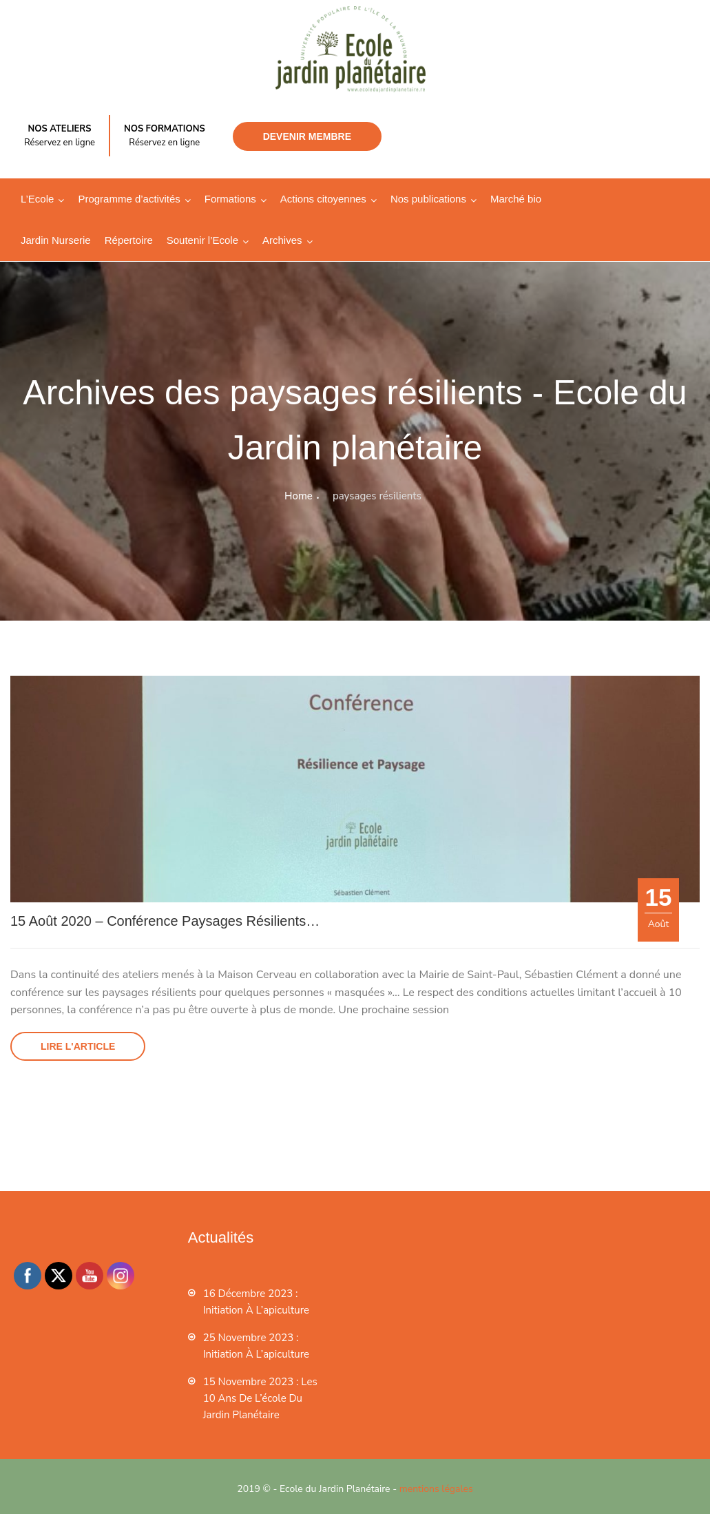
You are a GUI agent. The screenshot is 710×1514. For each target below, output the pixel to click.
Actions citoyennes (323, 199)
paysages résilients (377, 496)
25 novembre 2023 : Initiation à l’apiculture (256, 1346)
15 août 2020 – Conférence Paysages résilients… (165, 921)
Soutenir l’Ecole (202, 240)
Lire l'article (78, 1046)
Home (298, 496)
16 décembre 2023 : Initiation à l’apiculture (256, 1302)
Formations (230, 199)
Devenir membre (307, 136)
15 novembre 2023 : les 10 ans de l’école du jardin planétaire (260, 1398)
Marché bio (515, 199)
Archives (282, 240)
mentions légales (436, 1488)
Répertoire (129, 240)
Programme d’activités (129, 199)
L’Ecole (37, 199)
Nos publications (428, 199)
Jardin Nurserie (56, 240)
